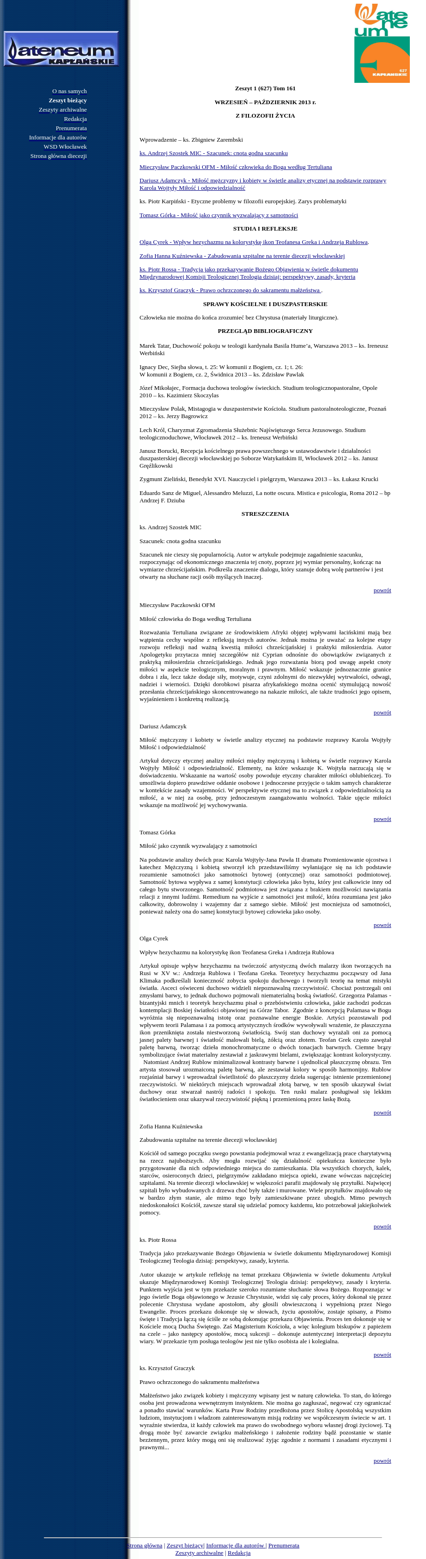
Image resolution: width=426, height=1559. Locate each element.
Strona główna (144, 1545)
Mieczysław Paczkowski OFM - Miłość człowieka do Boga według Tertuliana (236, 166)
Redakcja (239, 1552)
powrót (382, 590)
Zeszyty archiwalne (200, 1552)
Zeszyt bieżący (185, 1545)
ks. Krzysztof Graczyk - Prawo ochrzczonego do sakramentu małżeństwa (230, 290)
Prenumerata (283, 1545)
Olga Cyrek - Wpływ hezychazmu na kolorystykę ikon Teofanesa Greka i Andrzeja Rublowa (254, 241)
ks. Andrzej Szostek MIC (170, 527)
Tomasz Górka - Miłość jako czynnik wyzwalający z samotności (219, 215)
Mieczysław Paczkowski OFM (177, 604)
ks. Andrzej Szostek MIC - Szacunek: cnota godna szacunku (214, 153)
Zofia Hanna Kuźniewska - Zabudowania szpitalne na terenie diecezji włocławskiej (242, 255)
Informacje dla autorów (235, 1545)
